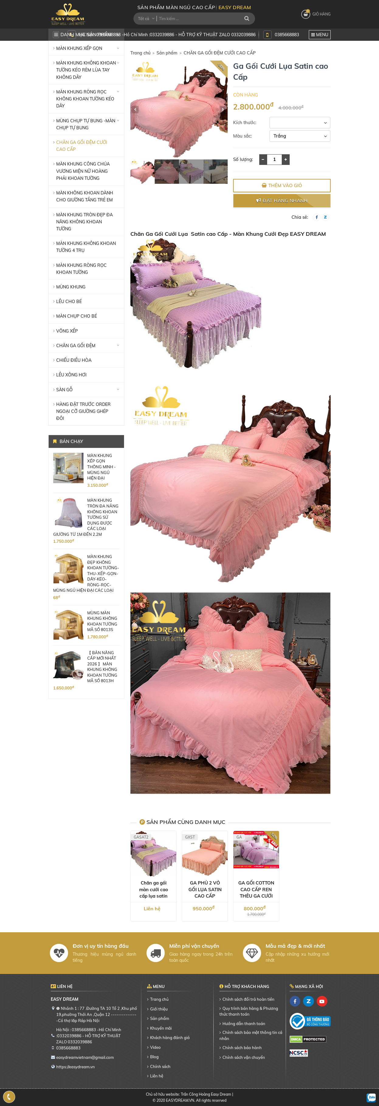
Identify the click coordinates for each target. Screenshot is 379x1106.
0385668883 (287, 34)
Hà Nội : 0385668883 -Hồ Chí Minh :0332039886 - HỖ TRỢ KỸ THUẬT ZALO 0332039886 (167, 34)
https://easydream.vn (75, 1066)
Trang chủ (140, 53)
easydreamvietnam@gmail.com (85, 1057)
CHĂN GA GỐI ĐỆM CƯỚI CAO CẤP (220, 53)
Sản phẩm (167, 53)
